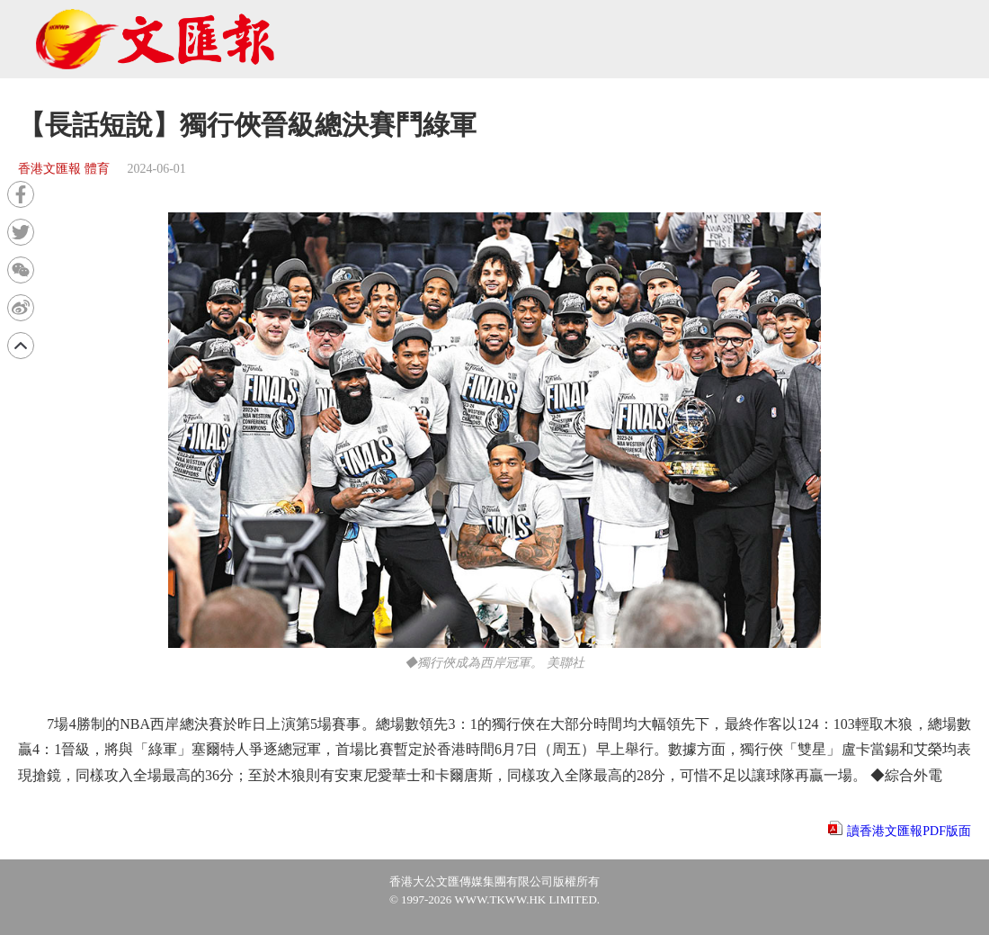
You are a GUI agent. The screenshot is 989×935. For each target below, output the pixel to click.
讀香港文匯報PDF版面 (909, 831)
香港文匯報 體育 (64, 168)
